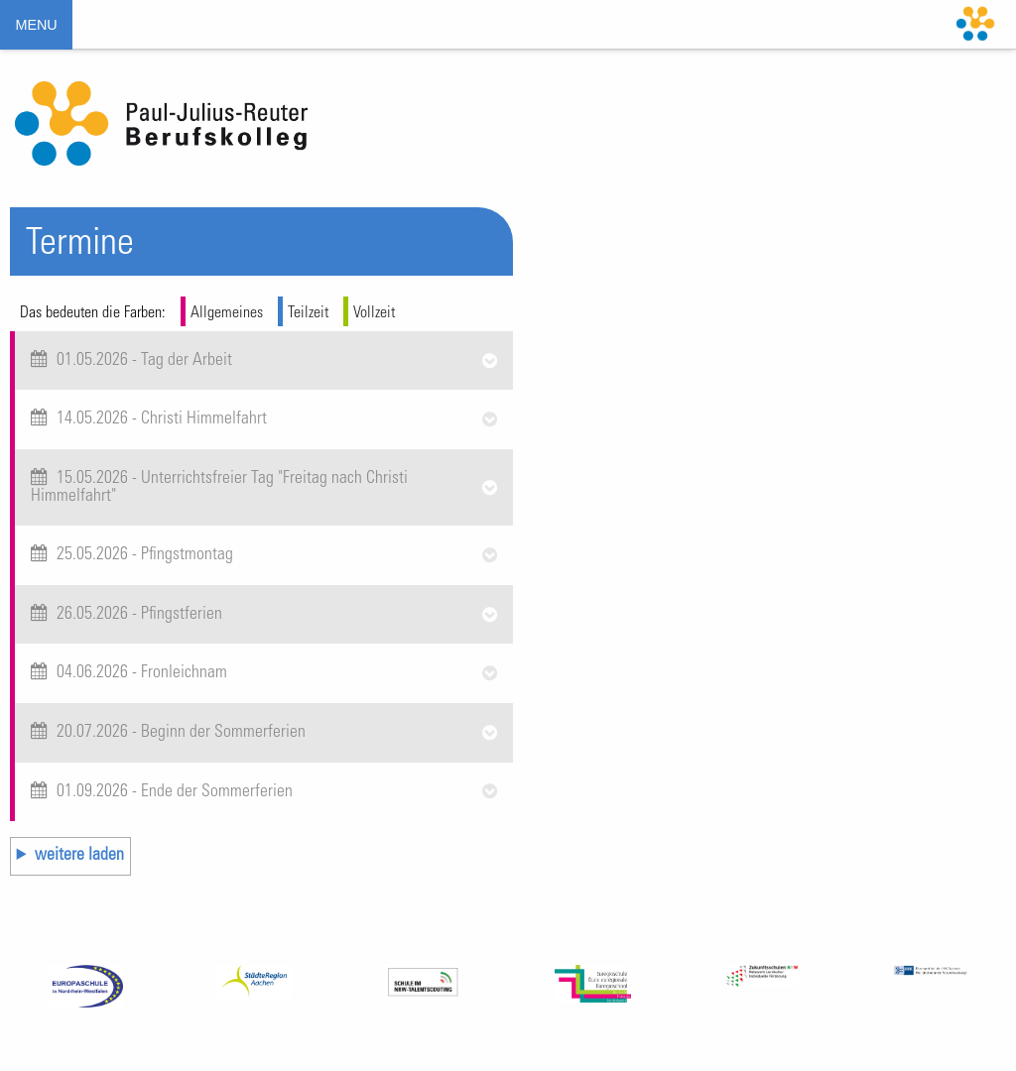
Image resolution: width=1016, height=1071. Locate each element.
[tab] (264, 361)
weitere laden (79, 856)
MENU (36, 25)
